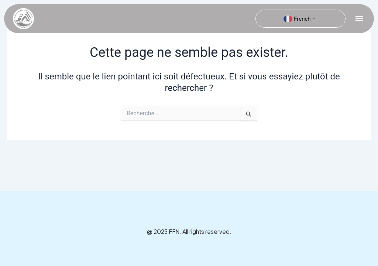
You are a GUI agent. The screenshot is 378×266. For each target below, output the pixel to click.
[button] (359, 19)
